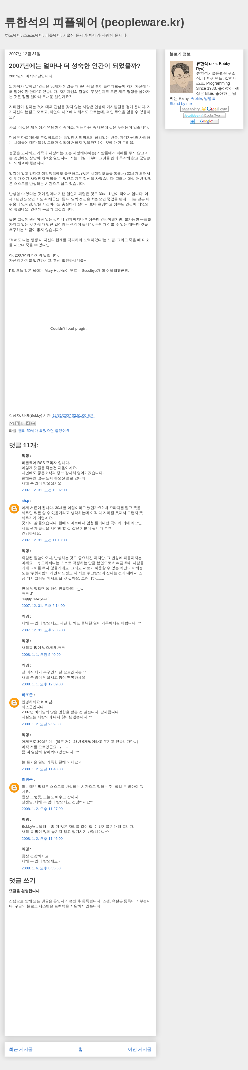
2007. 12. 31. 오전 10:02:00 (44, 490)
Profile (196, 98)
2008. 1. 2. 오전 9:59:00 (41, 724)
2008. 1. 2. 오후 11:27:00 (42, 809)
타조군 (27, 695)
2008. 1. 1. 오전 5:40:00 (41, 654)
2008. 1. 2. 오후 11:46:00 (42, 838)
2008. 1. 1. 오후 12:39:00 (42, 684)
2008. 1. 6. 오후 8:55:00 (41, 868)
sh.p (25, 501)
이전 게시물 (140, 1049)
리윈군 (27, 779)
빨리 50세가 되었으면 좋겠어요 (43, 431)
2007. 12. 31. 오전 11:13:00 (44, 540)
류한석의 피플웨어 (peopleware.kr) (94, 22)
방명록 (210, 98)
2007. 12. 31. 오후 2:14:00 (43, 606)
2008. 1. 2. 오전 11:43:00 (42, 769)
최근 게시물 (21, 1049)
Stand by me (181, 103)
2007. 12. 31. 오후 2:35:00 (43, 630)
